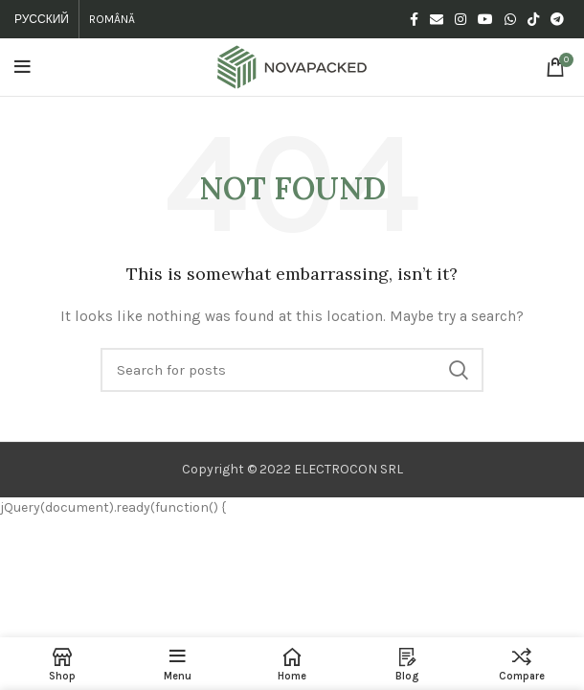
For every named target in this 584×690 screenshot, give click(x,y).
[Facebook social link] (414, 19)
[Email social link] (436, 19)
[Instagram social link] (460, 19)
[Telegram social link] (557, 19)
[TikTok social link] (533, 19)
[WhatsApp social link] (510, 19)
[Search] (292, 370)
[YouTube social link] (485, 19)
